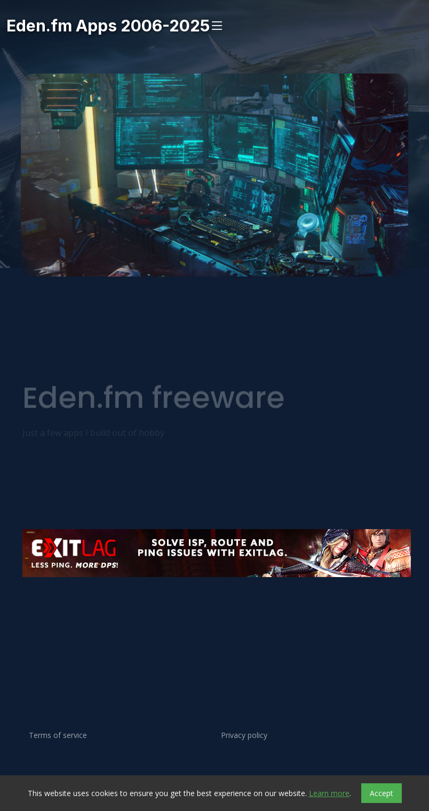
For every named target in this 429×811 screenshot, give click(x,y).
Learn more (329, 793)
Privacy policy (244, 735)
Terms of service (58, 735)
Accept (381, 793)
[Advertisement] (214, 613)
